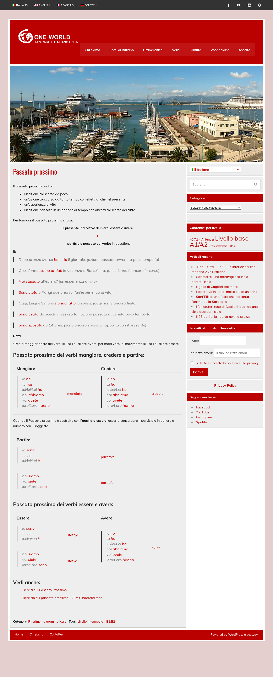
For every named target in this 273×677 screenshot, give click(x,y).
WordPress (235, 662)
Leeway (252, 662)
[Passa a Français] (65, 5)
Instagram (204, 417)
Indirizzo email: (202, 353)
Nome (194, 340)
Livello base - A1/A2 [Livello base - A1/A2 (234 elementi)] (221, 241)
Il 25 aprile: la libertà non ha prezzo (223, 316)
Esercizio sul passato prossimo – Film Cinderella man (62, 598)
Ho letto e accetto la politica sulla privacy (227, 363)
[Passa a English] (42, 5)
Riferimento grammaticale (47, 649)
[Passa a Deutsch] (88, 5)
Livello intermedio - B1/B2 (96, 649)
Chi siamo (92, 50)
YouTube (202, 412)
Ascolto (244, 50)
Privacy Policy (225, 385)
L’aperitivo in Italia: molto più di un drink (226, 292)
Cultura (195, 50)
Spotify (201, 422)
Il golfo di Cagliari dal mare (217, 287)
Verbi (176, 50)
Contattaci (57, 661)
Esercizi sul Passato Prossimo (44, 590)
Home (19, 661)
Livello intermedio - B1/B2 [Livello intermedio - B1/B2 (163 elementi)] (222, 245)
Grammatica (153, 50)
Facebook (203, 407)
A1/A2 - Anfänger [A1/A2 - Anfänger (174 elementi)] (202, 239)
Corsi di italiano (121, 50)
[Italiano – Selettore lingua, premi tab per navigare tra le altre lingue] (215, 169)
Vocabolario (220, 50)
